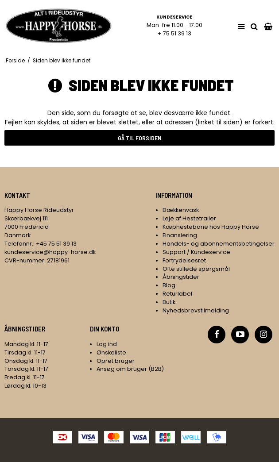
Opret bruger (116, 361)
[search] (254, 27)
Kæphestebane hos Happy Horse (211, 227)
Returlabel (177, 293)
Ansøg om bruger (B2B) (130, 369)
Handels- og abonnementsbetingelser (219, 243)
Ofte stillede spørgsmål (196, 269)
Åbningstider (181, 277)
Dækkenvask (181, 210)
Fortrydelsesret (184, 260)
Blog (169, 285)
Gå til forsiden (140, 138)
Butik (169, 302)
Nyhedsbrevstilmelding (196, 310)
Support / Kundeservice (196, 252)
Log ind (107, 344)
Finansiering (180, 235)
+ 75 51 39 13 (174, 33)
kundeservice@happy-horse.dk (50, 252)
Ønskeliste (111, 352)
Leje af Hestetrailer (189, 218)
